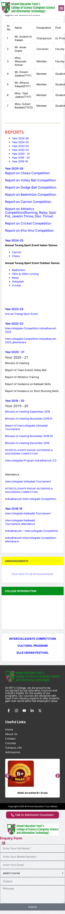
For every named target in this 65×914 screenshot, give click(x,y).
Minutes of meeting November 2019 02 (29, 436)
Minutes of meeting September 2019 (27, 411)
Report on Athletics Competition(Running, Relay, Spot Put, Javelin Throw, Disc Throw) (30, 212)
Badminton (18, 270)
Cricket (16, 285)
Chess (16, 256)
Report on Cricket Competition (28, 223)
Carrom (16, 252)
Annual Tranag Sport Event (21, 313)
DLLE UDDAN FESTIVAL (33, 652)
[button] (61, 8)
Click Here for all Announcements (32, 574)
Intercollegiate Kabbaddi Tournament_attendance (20, 522)
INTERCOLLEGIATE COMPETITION (32, 638)
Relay (15, 277)
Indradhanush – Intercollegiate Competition (31, 531)
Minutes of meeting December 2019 (27, 443)
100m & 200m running (25, 274)
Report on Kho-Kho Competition (29, 231)
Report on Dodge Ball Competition (30, 187)
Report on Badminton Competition (30, 195)
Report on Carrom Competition (28, 202)
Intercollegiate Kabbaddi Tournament (28, 513)
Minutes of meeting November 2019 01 (28, 418)
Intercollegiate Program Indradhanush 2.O (30, 460)
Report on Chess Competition (28, 173)
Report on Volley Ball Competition (30, 180)
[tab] (20, 138)
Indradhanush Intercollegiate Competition (31, 499)
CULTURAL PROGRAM (33, 645)
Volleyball (18, 281)
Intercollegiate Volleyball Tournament (28, 481)
